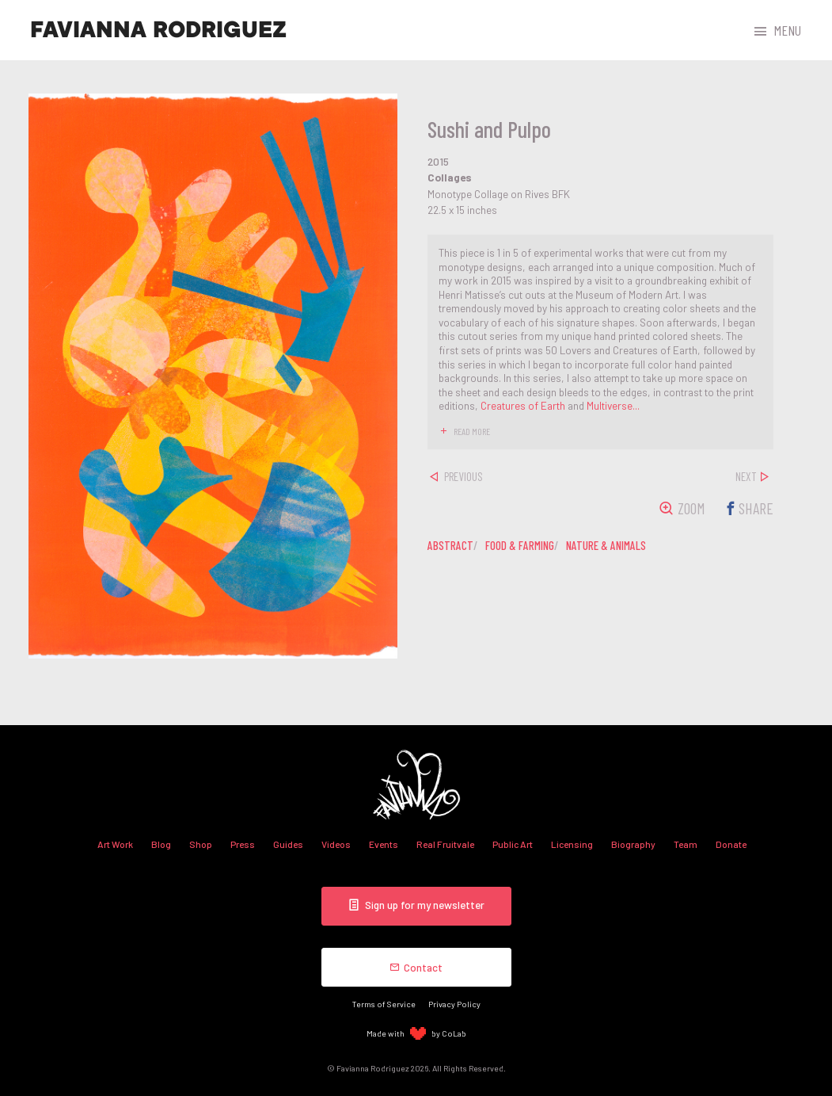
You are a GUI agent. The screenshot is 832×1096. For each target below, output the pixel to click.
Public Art (512, 844)
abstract (450, 545)
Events (383, 844)
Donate (731, 844)
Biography (633, 844)
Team (685, 844)
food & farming (519, 545)
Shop (200, 844)
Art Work (115, 844)
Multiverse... (613, 405)
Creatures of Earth (523, 405)
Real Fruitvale (445, 844)
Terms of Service (384, 1004)
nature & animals (606, 545)
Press (242, 844)
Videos (336, 844)
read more (472, 431)
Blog (161, 844)
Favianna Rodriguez (158, 30)
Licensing (572, 844)
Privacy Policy (454, 1004)
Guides (288, 844)
